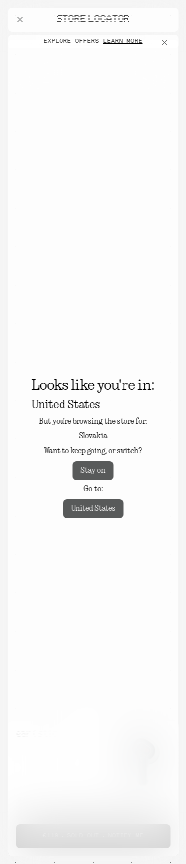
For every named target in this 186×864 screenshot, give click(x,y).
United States (93, 508)
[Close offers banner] (166, 42)
